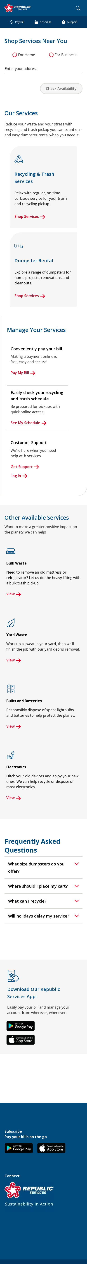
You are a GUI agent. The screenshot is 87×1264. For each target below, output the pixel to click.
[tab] (43, 867)
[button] (20, 1026)
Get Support (25, 466)
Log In (19, 475)
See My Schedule (29, 422)
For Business (65, 54)
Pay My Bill (23, 372)
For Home (26, 54)
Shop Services (29, 216)
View (13, 593)
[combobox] (43, 66)
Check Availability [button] (61, 88)
